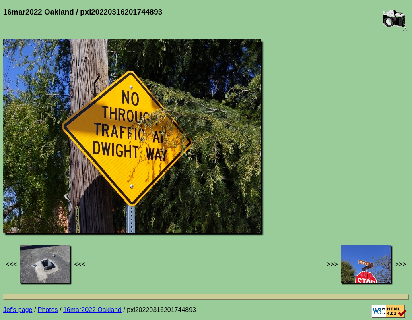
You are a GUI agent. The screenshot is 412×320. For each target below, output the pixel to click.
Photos (48, 309)
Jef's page (17, 309)
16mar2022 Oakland (92, 309)
